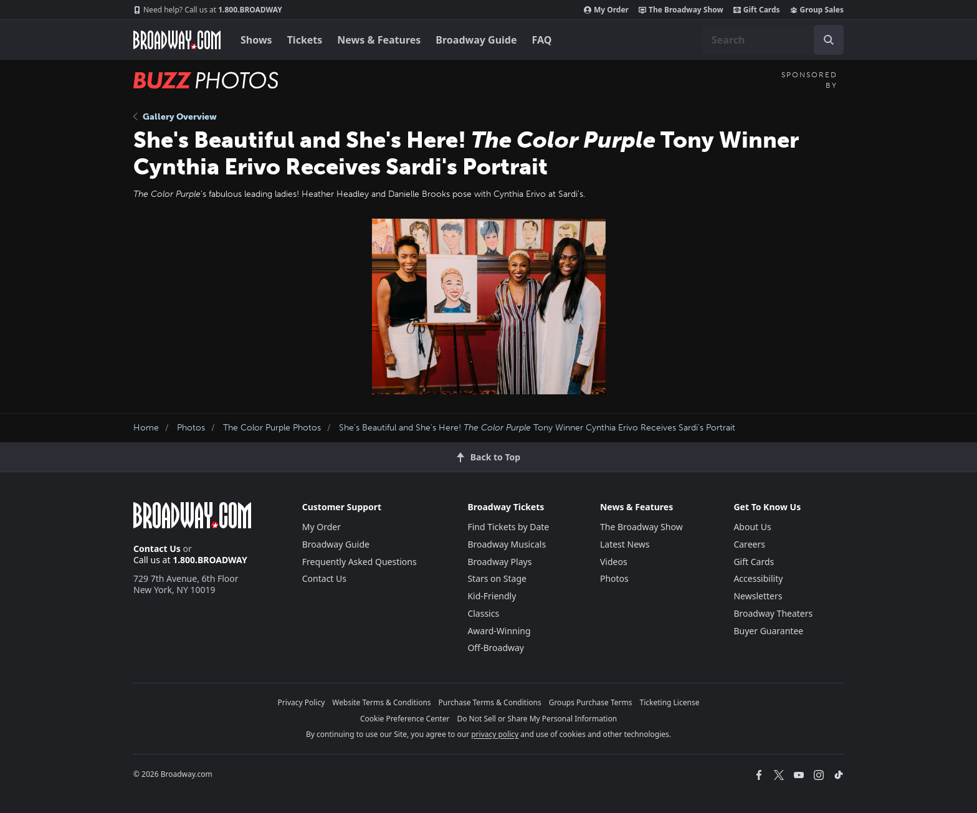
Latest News (625, 544)
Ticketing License (670, 702)
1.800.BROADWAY (207, 10)
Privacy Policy (301, 702)
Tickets (305, 40)
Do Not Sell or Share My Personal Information (537, 718)
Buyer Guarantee (768, 631)
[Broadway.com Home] (177, 40)
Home (146, 427)
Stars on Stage (497, 578)
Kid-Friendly (491, 596)
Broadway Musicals (506, 544)
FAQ (542, 40)
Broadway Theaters (773, 613)
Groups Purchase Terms (590, 702)
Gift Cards (756, 10)
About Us (752, 527)
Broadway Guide (476, 40)
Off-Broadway (495, 648)
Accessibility (758, 578)
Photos (191, 427)
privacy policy (494, 734)
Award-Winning (498, 631)
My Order (606, 10)
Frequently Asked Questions (359, 562)
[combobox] (773, 40)
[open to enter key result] (829, 40)
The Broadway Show (681, 10)
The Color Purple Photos (272, 427)
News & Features (379, 40)
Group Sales (817, 10)
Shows (256, 40)
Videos (613, 562)
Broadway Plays (499, 562)
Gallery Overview (175, 117)
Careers (749, 544)
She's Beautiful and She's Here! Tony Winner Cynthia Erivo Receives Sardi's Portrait (537, 427)
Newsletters (757, 596)
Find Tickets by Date (508, 527)
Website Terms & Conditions (381, 702)
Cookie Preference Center (405, 718)
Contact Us (157, 548)
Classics (483, 613)
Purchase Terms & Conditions (490, 702)
